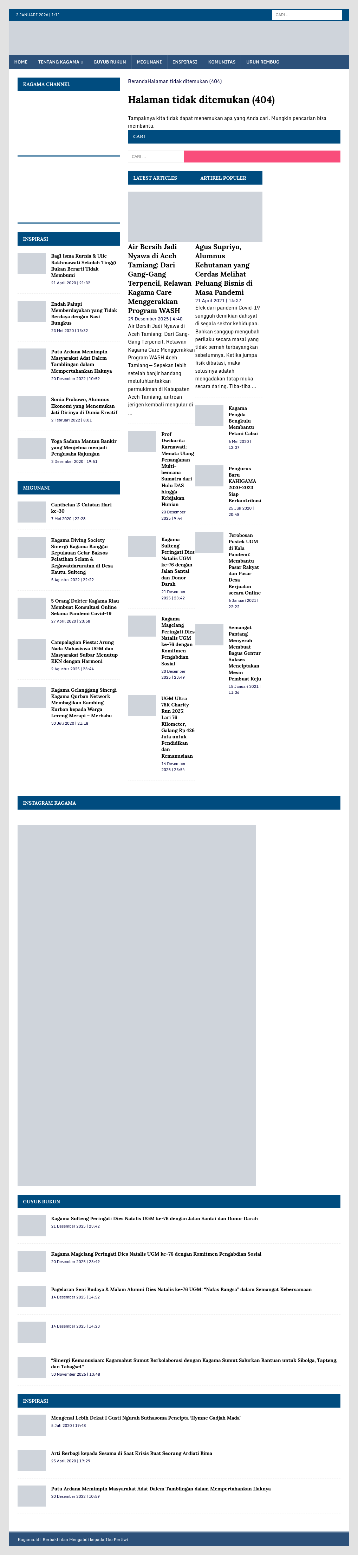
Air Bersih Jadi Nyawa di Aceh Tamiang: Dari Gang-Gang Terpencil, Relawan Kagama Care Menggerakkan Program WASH (159, 278)
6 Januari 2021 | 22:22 (244, 603)
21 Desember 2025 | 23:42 (173, 595)
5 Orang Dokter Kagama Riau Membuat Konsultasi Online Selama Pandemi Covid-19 (85, 607)
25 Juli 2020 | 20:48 (241, 511)
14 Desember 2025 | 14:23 (75, 1326)
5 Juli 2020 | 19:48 (68, 1425)
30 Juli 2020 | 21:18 (69, 723)
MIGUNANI (36, 488)
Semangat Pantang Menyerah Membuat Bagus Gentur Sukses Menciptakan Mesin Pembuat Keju (245, 653)
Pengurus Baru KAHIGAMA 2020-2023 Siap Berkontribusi (245, 484)
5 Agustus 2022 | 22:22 (72, 580)
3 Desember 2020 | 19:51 (74, 461)
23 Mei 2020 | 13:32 (69, 330)
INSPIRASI (35, 239)
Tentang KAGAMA (58, 62)
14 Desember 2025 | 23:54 (173, 766)
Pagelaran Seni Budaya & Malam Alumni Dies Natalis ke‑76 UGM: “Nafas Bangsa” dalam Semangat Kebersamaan (181, 1289)
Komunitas (221, 62)
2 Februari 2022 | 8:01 (71, 420)
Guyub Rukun (109, 62)
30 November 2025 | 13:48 (75, 1374)
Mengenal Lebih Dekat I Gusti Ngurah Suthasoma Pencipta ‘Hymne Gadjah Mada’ (145, 1418)
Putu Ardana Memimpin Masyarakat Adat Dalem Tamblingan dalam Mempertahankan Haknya (81, 361)
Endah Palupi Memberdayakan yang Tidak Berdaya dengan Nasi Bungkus (84, 313)
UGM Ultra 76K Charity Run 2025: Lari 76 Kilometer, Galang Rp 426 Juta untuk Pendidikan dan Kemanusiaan (178, 727)
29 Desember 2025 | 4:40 (155, 319)
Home (20, 62)
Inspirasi (185, 62)
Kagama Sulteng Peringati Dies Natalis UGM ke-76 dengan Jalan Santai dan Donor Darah (178, 561)
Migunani (149, 62)
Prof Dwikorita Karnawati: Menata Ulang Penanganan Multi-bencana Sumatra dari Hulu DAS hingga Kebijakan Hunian (177, 469)
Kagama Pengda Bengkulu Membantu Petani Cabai (243, 421)
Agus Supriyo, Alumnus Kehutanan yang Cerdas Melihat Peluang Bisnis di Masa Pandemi (224, 269)
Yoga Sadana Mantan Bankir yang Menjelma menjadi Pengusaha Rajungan (84, 447)
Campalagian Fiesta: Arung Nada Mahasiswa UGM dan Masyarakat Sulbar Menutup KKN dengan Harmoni (84, 652)
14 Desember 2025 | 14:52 (75, 1297)
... (130, 412)
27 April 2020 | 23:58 (70, 621)
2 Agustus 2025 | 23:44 (72, 669)
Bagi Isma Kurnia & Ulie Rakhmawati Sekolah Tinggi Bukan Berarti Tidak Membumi (83, 265)
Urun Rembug (262, 62)
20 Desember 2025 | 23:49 (173, 674)
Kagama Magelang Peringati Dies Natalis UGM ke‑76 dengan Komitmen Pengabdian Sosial (178, 641)
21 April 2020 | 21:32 (70, 283)
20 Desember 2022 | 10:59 (75, 379)
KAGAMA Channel (46, 84)
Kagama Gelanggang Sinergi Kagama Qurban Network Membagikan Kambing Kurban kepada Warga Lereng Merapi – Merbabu (84, 703)
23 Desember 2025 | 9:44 (173, 515)
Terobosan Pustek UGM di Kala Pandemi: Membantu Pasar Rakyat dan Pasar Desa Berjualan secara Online (245, 564)
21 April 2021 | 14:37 (218, 300)
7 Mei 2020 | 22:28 (68, 519)
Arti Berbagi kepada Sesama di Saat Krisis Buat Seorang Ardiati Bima (131, 1453)
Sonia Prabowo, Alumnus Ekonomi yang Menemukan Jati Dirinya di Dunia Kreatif (84, 405)
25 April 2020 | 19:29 (70, 1461)
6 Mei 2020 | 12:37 (240, 444)
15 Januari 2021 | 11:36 (245, 689)
